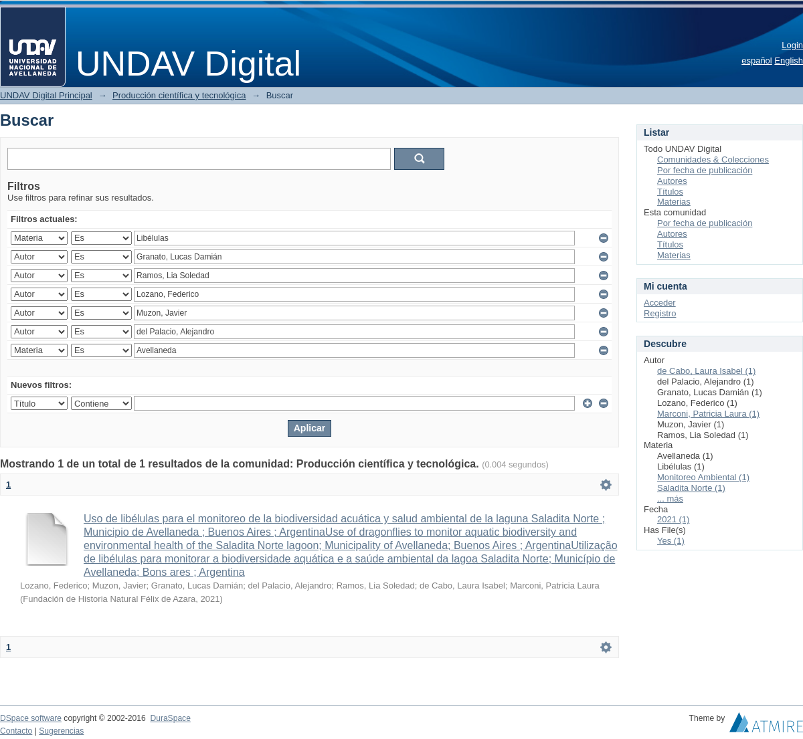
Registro (660, 313)
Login (792, 45)
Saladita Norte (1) (691, 488)
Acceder (660, 303)
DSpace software (31, 718)
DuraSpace (170, 718)
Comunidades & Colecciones (713, 159)
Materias (674, 202)
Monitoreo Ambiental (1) (703, 477)
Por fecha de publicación (704, 170)
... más (670, 499)
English (788, 61)
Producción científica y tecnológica (179, 95)
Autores (672, 181)
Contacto (16, 731)
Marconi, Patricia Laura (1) (708, 414)
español (756, 61)
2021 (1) (673, 519)
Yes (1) (671, 541)
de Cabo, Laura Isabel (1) (706, 371)
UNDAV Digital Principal (46, 95)
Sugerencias (61, 731)
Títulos (670, 192)
